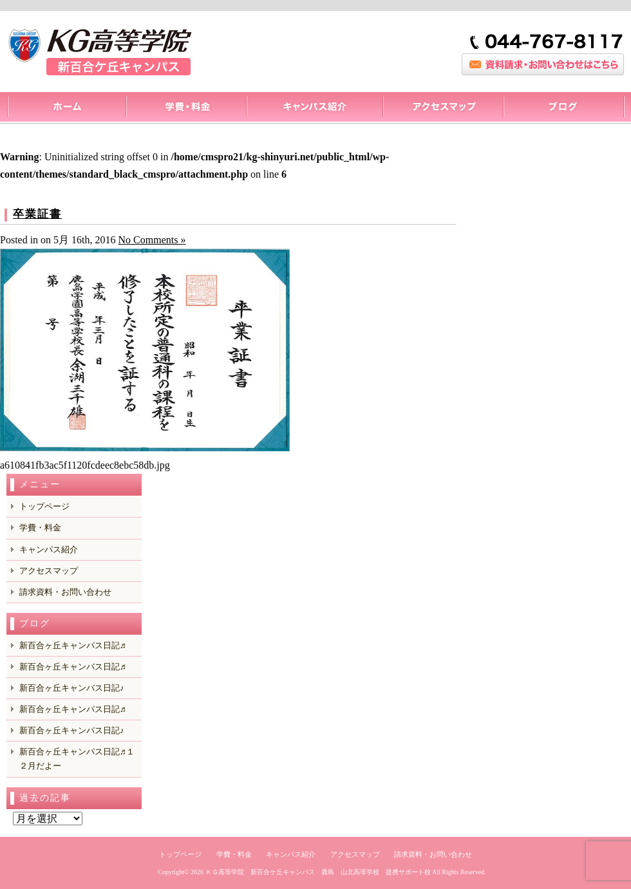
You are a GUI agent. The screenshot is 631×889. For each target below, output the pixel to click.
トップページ (66, 108)
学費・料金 (40, 527)
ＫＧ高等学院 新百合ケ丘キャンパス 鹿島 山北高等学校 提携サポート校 (318, 871)
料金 (186, 108)
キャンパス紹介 (314, 108)
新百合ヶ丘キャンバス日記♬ (72, 666)
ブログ (564, 108)
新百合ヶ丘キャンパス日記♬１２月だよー (77, 759)
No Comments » (152, 239)
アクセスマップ (442, 108)
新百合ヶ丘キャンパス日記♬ (72, 645)
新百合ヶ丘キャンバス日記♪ (71, 688)
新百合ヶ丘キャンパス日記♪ (71, 730)
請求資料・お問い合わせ (65, 592)
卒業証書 (37, 214)
